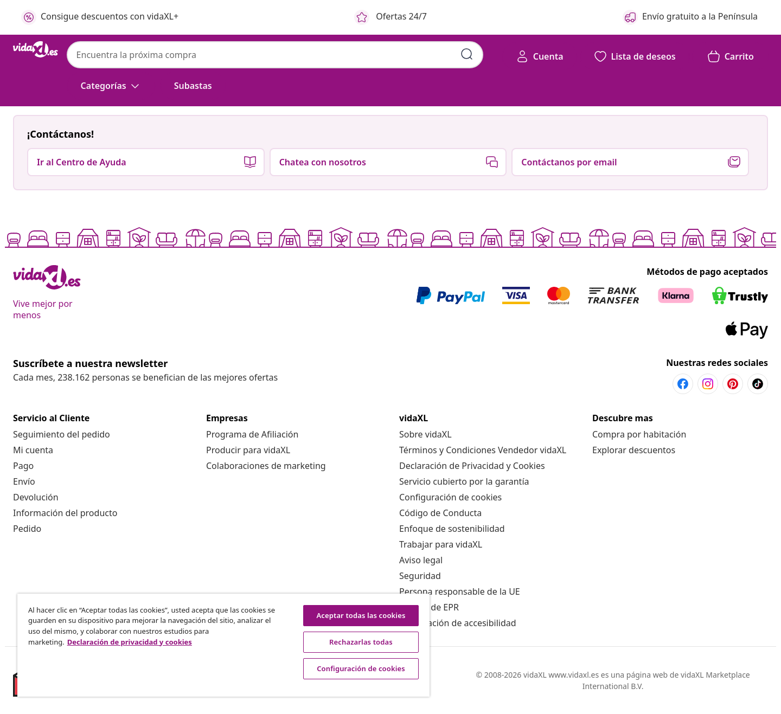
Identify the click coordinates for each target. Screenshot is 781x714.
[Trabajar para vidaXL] (440, 544)
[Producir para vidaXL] (248, 450)
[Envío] (24, 481)
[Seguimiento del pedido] (61, 434)
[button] (193, 86)
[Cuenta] (540, 56)
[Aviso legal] (421, 560)
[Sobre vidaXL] (425, 434)
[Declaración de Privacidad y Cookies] (472, 466)
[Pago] (23, 466)
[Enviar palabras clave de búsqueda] (467, 54)
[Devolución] (36, 497)
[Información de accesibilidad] (457, 623)
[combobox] (275, 54)
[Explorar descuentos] (633, 450)
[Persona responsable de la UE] (459, 591)
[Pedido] (27, 529)
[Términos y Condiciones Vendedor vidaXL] (482, 450)
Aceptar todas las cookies (360, 615)
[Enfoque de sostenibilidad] (452, 529)
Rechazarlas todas (361, 642)
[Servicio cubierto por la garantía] (464, 481)
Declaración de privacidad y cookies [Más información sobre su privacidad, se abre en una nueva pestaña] (129, 642)
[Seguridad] (420, 576)
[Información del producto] (65, 513)
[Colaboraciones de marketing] (266, 466)
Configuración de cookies (450, 497)
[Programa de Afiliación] (252, 434)
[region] (223, 645)
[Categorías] (111, 86)
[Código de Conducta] (440, 513)
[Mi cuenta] (33, 450)
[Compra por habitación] (639, 434)
